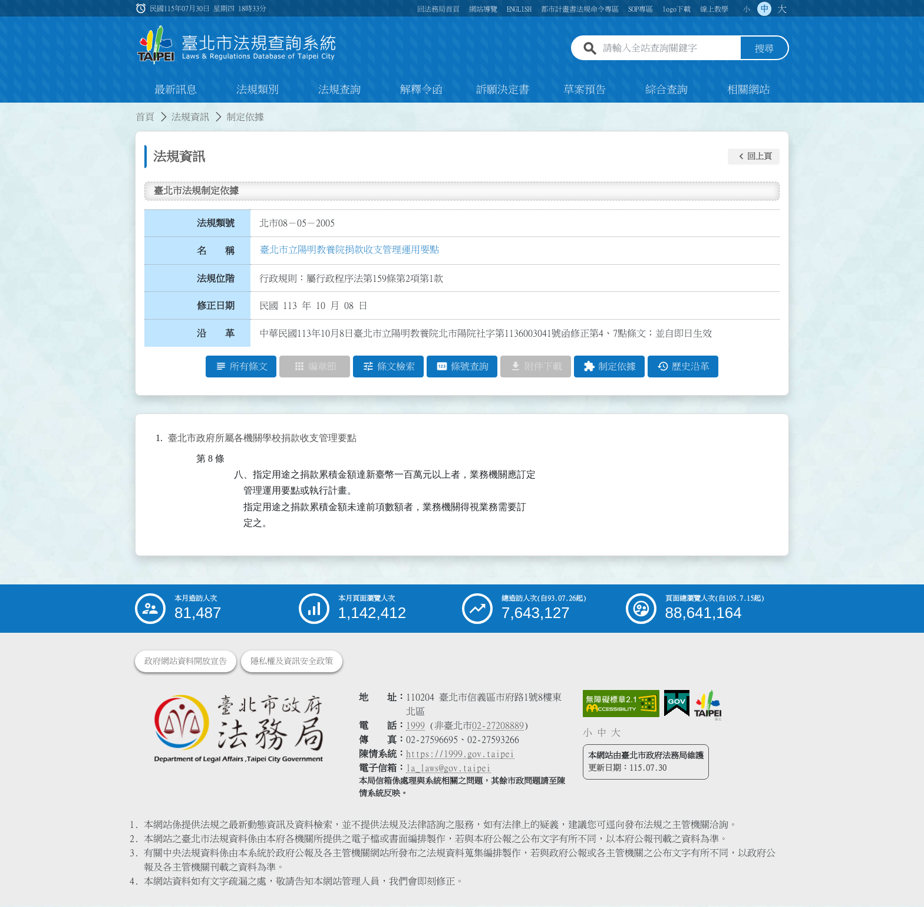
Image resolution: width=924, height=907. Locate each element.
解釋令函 (421, 91)
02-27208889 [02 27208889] (498, 726)
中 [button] (764, 9)
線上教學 (714, 8)
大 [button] (782, 9)
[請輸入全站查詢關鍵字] (669, 49)
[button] (754, 157)
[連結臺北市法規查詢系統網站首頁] (237, 45)
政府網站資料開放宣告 (185, 662)
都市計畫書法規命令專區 (580, 8)
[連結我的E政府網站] (676, 704)
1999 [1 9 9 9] (415, 726)
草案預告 (584, 91)
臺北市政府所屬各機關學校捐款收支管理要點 (262, 439)
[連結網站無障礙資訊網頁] (621, 704)
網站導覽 (483, 8)
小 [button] (746, 8)
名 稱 (216, 252)
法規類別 (257, 91)
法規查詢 (339, 91)
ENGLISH (519, 8)
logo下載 (676, 8)
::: (7, 111)
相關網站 (748, 91)
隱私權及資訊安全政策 (291, 662)
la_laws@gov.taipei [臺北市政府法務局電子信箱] (448, 769)
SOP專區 (640, 8)
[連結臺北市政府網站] (707, 706)
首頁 (145, 118)
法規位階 (216, 279)
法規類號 (216, 224)
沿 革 (216, 334)
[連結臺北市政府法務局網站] (238, 729)
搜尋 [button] (764, 49)
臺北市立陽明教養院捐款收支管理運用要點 (349, 250)
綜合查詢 (666, 91)
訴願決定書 (502, 91)
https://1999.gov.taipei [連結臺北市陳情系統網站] (460, 755)
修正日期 (216, 306)
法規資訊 (190, 118)
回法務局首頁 (438, 8)
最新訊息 (175, 91)
